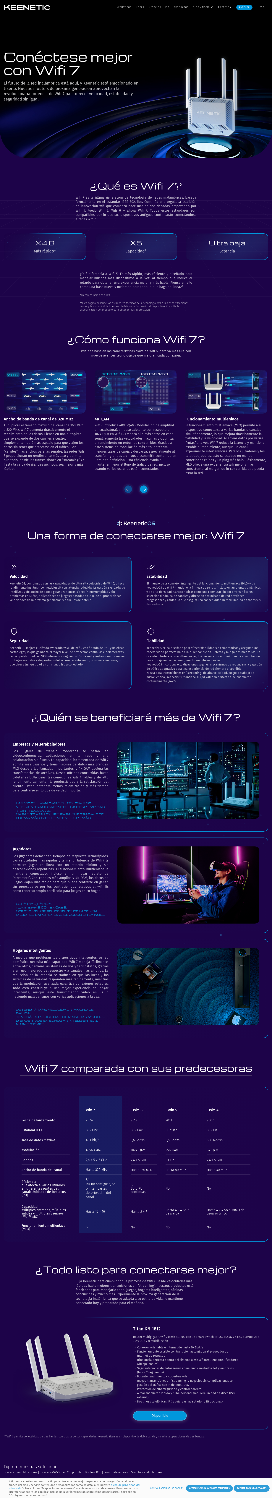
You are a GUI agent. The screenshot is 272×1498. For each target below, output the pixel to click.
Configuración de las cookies (167, 1488)
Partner (244, 7)
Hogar (140, 7)
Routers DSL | (94, 1472)
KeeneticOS (124, 7)
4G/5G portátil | (73, 1472)
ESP (262, 7)
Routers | (10, 1472)
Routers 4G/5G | (51, 1472)
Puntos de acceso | (117, 1472)
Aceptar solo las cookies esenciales (209, 1488)
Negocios (155, 7)
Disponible (160, 1416)
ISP (167, 7)
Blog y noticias (203, 7)
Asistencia (225, 7)
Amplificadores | (28, 1472)
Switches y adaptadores (146, 1472)
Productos (181, 7)
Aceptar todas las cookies (251, 1488)
